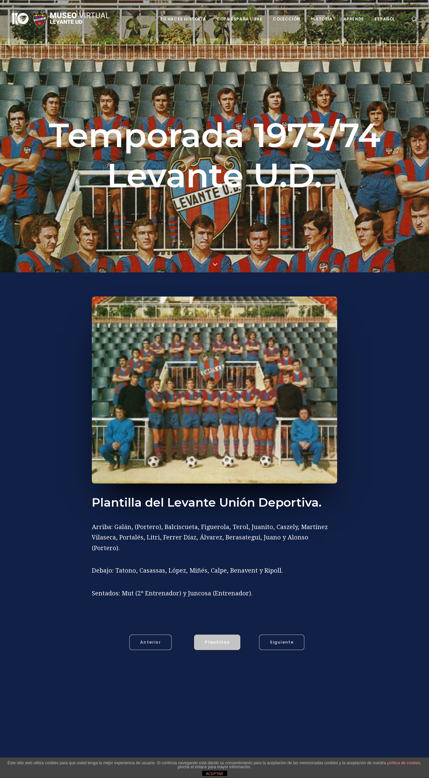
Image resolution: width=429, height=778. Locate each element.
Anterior (150, 642)
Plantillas (217, 642)
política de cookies (403, 763)
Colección (286, 19)
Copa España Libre (239, 19)
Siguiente (282, 642)
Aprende (354, 19)
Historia (322, 19)
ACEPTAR (214, 774)
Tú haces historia (183, 19)
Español (385, 19)
